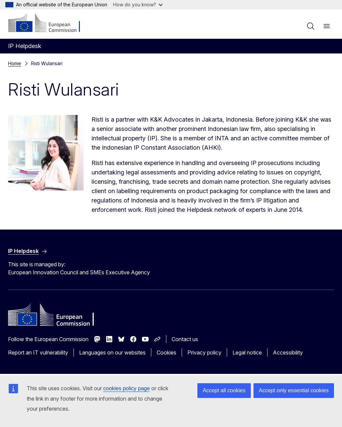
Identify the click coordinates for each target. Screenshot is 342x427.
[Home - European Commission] (48, 23)
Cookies (166, 352)
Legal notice (247, 352)
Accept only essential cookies (294, 390)
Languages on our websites (112, 352)
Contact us (185, 339)
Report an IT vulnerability (38, 352)
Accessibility (288, 352)
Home (14, 63)
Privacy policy (204, 352)
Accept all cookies (224, 390)
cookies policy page (126, 388)
